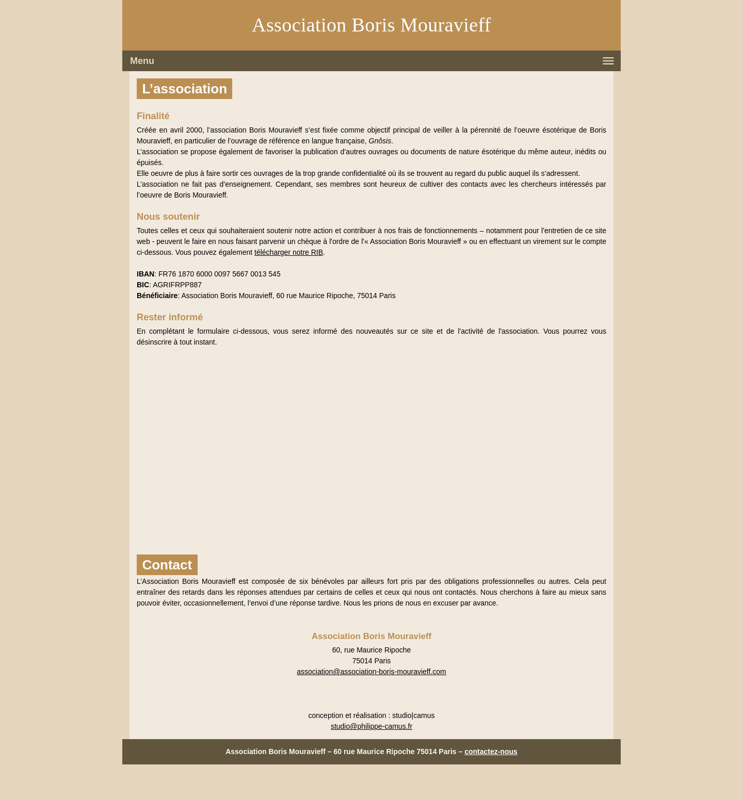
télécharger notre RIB (288, 252)
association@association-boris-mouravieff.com (371, 671)
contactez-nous (491, 751)
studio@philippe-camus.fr (371, 726)
